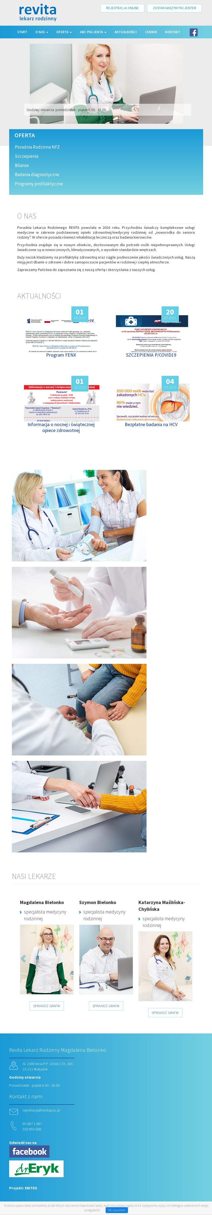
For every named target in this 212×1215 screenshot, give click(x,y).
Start (22, 32)
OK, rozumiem (116, 1210)
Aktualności (125, 32)
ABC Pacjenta (93, 32)
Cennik (151, 32)
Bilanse (22, 165)
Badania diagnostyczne (37, 175)
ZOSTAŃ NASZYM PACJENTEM (174, 8)
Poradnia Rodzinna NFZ (37, 147)
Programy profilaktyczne (39, 184)
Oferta (64, 32)
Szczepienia (26, 156)
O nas (41, 32)
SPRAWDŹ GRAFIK (46, 1005)
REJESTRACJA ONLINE (122, 8)
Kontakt (172, 32)
